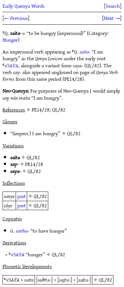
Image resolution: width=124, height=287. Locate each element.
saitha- (22, 230)
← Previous (16, 17)
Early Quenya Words (23, 5)
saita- (85, 51)
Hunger (10, 39)
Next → (112, 17)
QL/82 (74, 133)
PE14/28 (34, 164)
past (21, 196)
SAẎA (12, 65)
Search (113, 5)
